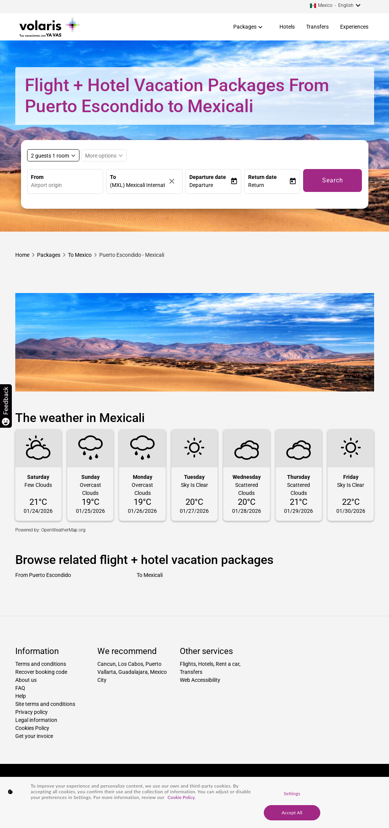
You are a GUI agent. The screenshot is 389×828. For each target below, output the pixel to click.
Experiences (354, 27)
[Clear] (173, 181)
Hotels (287, 27)
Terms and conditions (40, 664)
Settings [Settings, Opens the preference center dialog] (292, 793)
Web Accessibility (200, 680)
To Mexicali (150, 575)
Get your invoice (34, 736)
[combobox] (67, 185)
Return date (262, 177)
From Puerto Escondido (43, 575)
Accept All (292, 812)
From (37, 177)
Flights (188, 664)
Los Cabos (130, 664)
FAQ (20, 688)
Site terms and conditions (45, 704)
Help (20, 696)
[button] (209, 185)
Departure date (207, 177)
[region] (194, 802)
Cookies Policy (32, 728)
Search (332, 180)
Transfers (317, 27)
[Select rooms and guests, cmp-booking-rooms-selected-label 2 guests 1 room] (53, 155)
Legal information (36, 720)
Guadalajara (133, 672)
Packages (245, 27)
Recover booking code (41, 672)
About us (26, 680)
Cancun (106, 664)
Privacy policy (31, 712)
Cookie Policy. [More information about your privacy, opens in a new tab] (182, 797)
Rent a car (227, 664)
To (113, 177)
